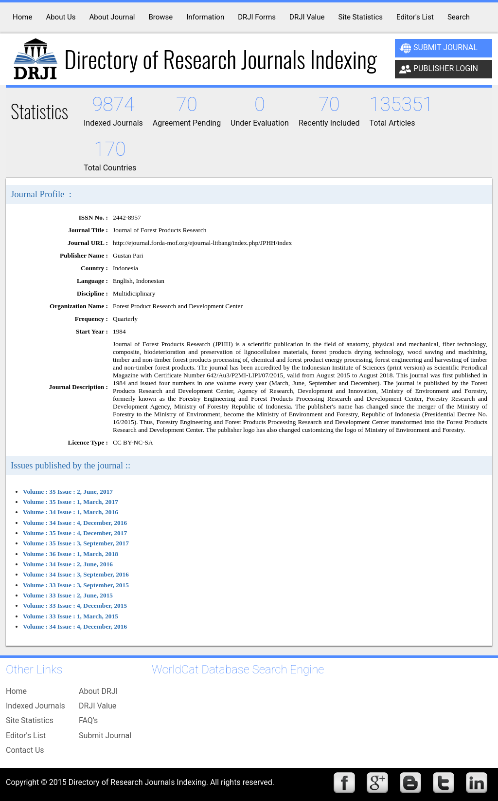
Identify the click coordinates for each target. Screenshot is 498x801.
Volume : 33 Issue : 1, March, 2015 (70, 616)
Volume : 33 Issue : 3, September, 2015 (76, 585)
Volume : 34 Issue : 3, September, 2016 (76, 574)
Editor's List (26, 735)
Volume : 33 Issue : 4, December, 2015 (75, 605)
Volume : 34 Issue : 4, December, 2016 (75, 522)
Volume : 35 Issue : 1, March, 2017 (70, 501)
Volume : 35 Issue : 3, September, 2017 (76, 543)
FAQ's (88, 720)
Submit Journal (438, 48)
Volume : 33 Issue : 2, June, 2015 (68, 595)
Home (16, 691)
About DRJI (98, 691)
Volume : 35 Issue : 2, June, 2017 (68, 491)
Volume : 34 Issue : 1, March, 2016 (70, 512)
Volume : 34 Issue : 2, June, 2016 (68, 564)
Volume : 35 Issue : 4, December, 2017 (75, 533)
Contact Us (25, 750)
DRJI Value (97, 705)
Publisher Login (438, 69)
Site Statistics (29, 720)
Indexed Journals (35, 705)
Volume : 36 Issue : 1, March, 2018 (70, 554)
